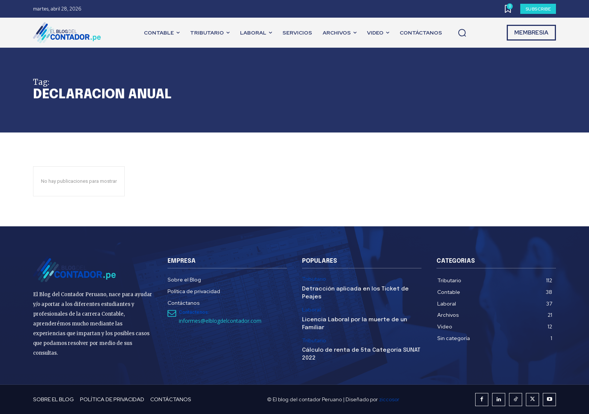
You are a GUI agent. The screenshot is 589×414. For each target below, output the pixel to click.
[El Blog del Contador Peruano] (68, 32)
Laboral (311, 310)
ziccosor (389, 399)
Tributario (314, 279)
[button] (462, 33)
